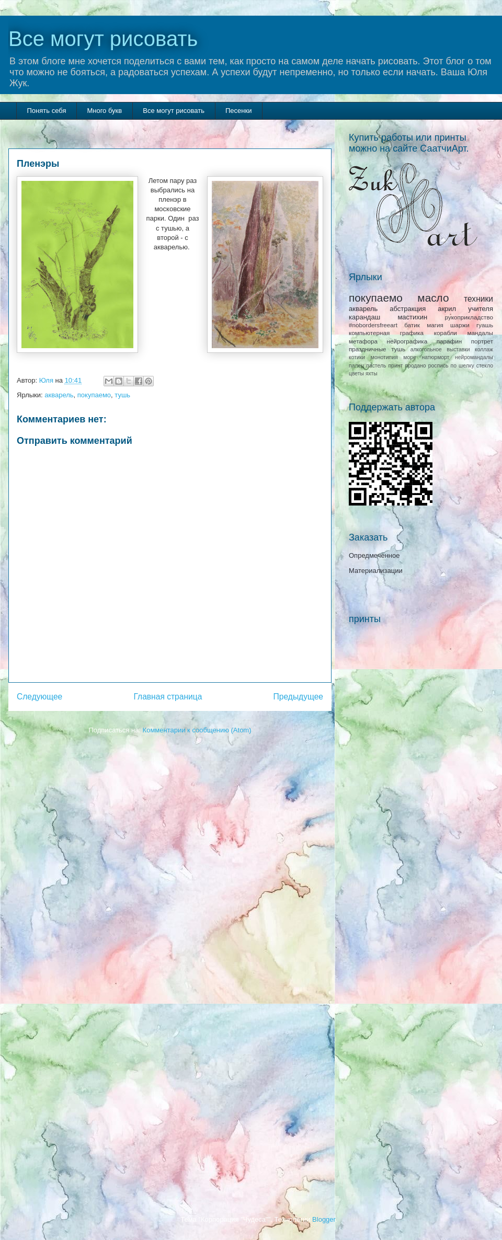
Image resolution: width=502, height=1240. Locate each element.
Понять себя (46, 110)
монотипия (384, 357)
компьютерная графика (386, 332)
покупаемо (94, 395)
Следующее (39, 696)
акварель (58, 395)
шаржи (460, 325)
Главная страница (167, 696)
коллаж (484, 349)
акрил (447, 309)
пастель (376, 366)
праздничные (367, 349)
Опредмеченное (374, 555)
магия (435, 325)
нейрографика (406, 341)
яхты (372, 373)
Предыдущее (298, 696)
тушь (122, 395)
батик (412, 325)
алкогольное (426, 349)
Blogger (323, 1219)
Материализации (376, 571)
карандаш (364, 317)
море (409, 357)
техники (478, 298)
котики (357, 357)
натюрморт (436, 357)
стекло (484, 366)
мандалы (480, 332)
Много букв (104, 110)
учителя (480, 309)
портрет (482, 341)
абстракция (408, 309)
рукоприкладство (469, 317)
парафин (449, 341)
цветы (356, 373)
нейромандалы (474, 357)
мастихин (412, 317)
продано (415, 366)
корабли (445, 332)
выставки (458, 349)
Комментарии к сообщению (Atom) (197, 730)
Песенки (238, 110)
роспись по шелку (451, 366)
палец (356, 366)
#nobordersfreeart (373, 325)
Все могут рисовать (103, 38)
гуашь (484, 325)
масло (433, 298)
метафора (363, 341)
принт (395, 366)
